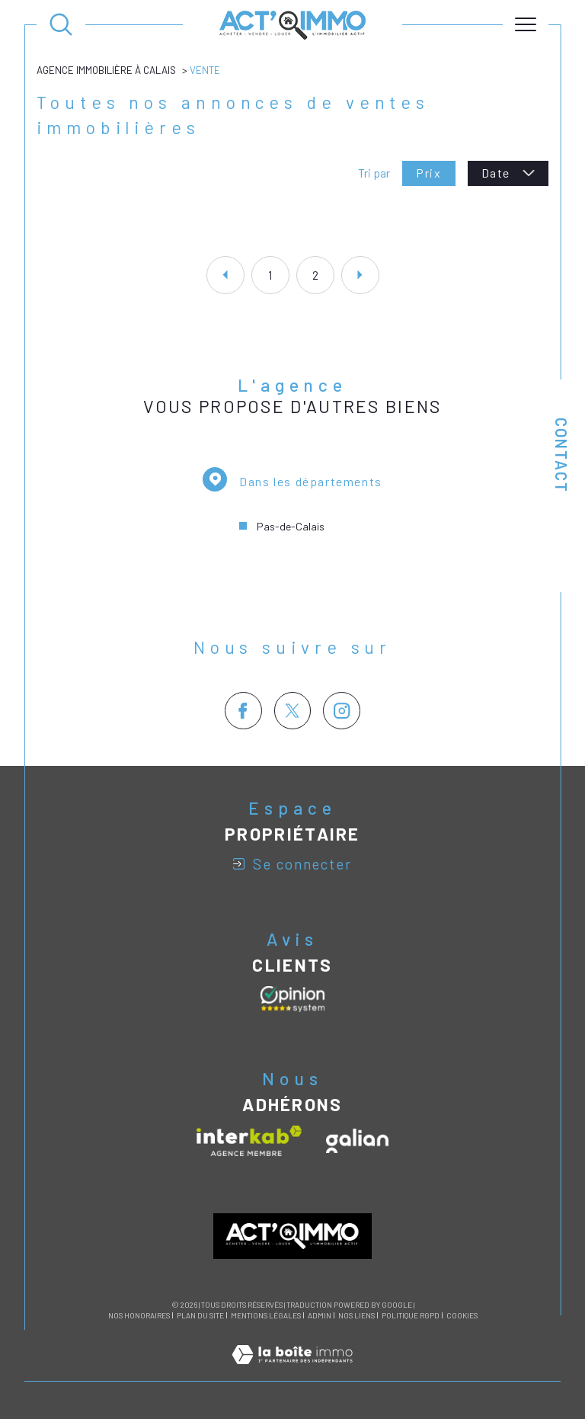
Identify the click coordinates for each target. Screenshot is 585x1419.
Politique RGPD (411, 1315)
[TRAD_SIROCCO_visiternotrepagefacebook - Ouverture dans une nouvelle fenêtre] (243, 710)
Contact (561, 455)
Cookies (462, 1316)
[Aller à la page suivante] (360, 275)
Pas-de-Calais (290, 526)
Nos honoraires (139, 1315)
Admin (319, 1315)
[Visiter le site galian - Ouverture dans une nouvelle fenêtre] (357, 1141)
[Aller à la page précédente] (225, 275)
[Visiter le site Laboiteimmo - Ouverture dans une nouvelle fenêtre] (292, 1371)
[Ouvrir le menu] (525, 24)
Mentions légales (266, 1315)
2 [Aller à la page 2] (315, 275)
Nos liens (356, 1315)
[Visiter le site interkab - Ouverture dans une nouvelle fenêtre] (249, 1141)
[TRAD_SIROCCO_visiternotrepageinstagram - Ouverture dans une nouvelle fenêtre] (341, 710)
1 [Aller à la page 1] (270, 275)
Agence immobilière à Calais (106, 70)
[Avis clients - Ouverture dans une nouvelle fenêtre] (292, 999)
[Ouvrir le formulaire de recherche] (61, 24)
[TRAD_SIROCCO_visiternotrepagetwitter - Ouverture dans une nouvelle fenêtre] (293, 710)
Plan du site (200, 1315)
